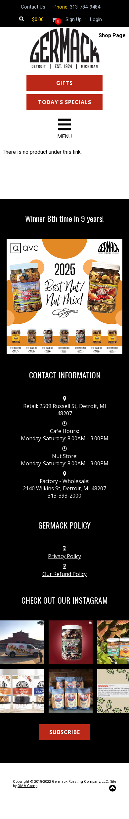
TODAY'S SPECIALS (64, 102)
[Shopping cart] (38, 19)
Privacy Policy (64, 556)
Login (96, 19)
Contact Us (33, 7)
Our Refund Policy (64, 574)
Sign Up (73, 19)
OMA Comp (27, 786)
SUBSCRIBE (64, 732)
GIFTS (64, 83)
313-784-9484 (85, 7)
